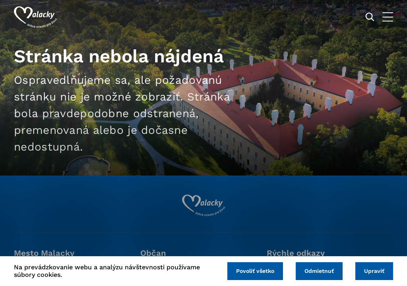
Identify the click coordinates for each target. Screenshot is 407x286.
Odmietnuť (319, 271)
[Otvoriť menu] (387, 16)
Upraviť (374, 271)
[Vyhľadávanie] (369, 16)
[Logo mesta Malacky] (35, 17)
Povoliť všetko (255, 271)
